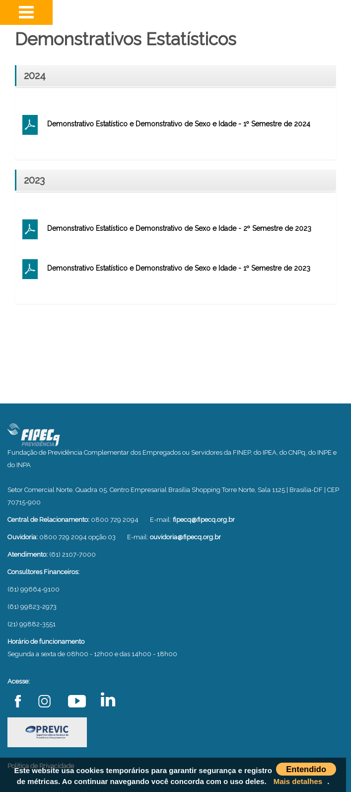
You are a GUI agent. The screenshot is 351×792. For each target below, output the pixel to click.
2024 (35, 76)
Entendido (306, 769)
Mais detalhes (298, 781)
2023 (34, 180)
